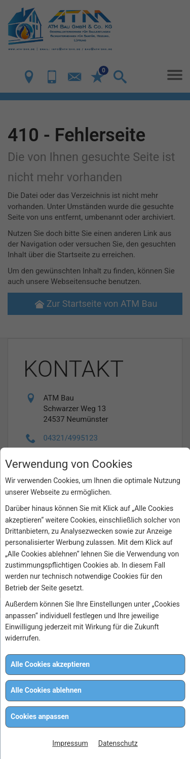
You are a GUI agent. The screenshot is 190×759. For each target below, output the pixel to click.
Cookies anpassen (40, 716)
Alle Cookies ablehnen (46, 690)
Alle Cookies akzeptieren (50, 664)
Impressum (70, 743)
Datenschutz (118, 743)
